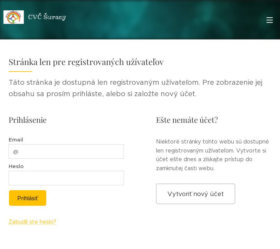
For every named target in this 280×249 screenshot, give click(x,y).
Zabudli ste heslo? (32, 222)
